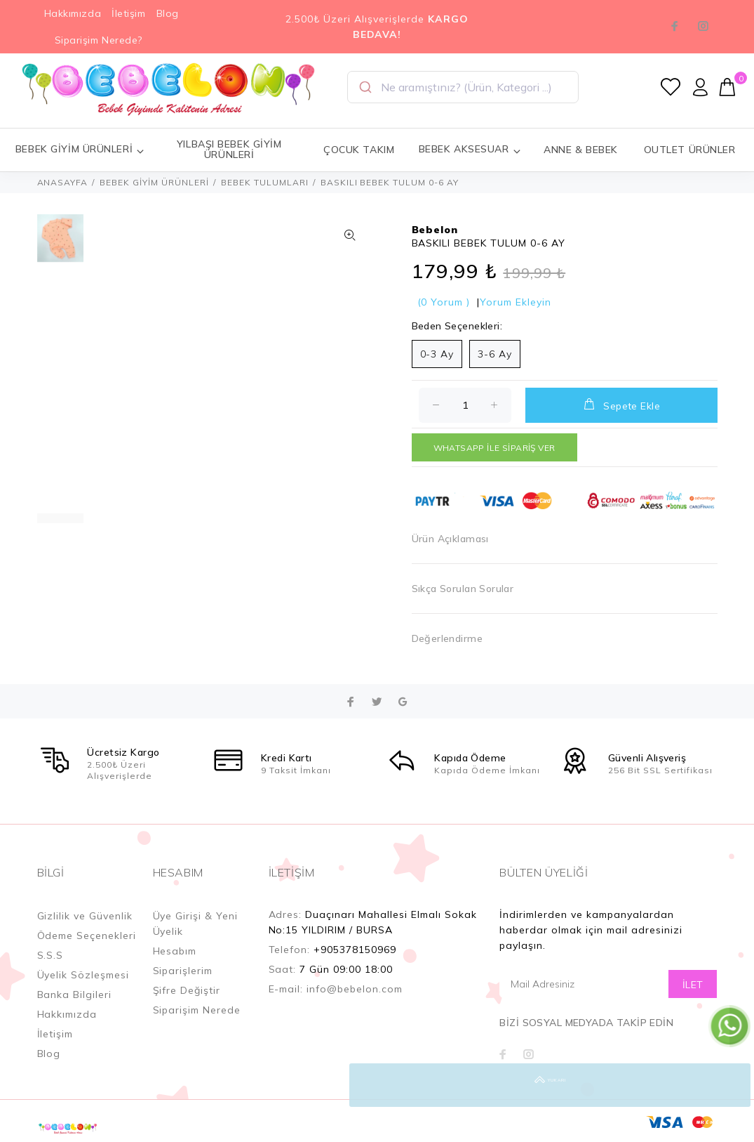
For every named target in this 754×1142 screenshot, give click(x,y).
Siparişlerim (183, 970)
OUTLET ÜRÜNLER (690, 149)
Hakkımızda (73, 13)
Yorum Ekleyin (515, 302)
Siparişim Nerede (197, 1010)
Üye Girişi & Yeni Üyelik (195, 924)
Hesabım (175, 951)
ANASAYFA (62, 182)
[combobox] (463, 87)
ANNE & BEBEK (581, 149)
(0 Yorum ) (444, 302)
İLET (692, 984)
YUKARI (728, 1085)
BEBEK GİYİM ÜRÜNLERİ (154, 182)
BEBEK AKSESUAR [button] (470, 149)
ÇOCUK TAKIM (358, 149)
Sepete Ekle (621, 404)
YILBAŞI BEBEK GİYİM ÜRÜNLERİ (229, 149)
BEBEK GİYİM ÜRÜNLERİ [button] (80, 149)
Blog (167, 13)
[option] (60, 245)
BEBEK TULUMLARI (265, 182)
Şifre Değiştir (187, 990)
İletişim (128, 13)
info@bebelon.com (355, 989)
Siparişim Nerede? (99, 40)
